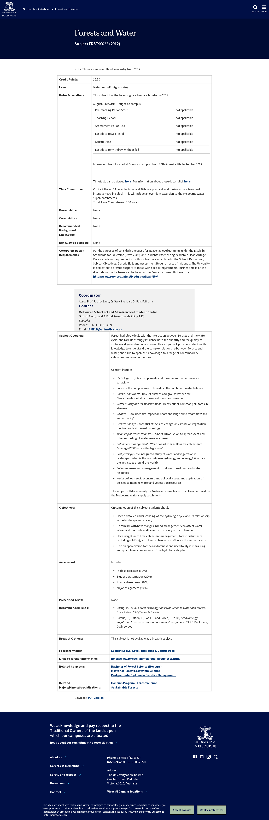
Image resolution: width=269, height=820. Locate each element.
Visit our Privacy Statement (148, 811)
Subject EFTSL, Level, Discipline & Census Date (143, 651)
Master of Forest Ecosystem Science (135, 671)
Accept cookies (182, 810)
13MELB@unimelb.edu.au (104, 329)
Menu (264, 9)
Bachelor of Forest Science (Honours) (136, 666)
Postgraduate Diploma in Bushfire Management (143, 675)
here (128, 181)
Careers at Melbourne (64, 766)
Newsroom (57, 783)
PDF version (96, 698)
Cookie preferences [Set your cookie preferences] (211, 810)
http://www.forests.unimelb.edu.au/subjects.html (145, 659)
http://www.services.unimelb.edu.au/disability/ (125, 276)
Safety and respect (63, 775)
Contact (55, 792)
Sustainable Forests (124, 687)
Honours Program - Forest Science (134, 683)
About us (56, 757)
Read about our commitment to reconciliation (81, 742)
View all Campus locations (125, 791)
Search (255, 9)
